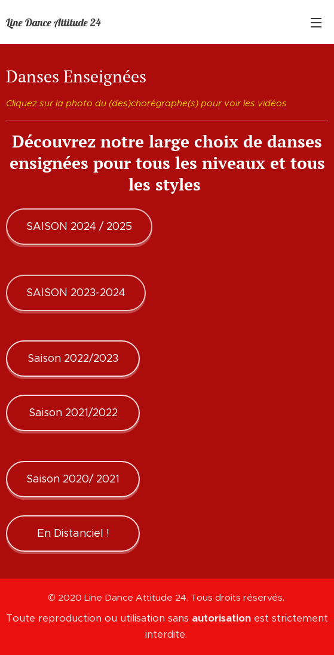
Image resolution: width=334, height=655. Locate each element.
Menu (316, 22)
